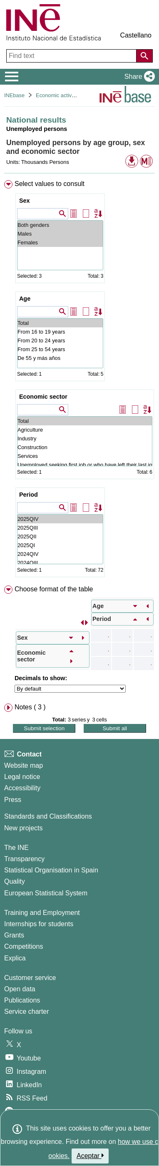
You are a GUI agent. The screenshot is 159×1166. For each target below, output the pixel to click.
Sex (24, 200)
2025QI (60, 545)
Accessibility (22, 788)
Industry (84, 438)
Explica (15, 958)
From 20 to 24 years (60, 340)
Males (60, 233)
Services (84, 456)
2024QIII (60, 562)
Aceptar (90, 1155)
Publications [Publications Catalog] (22, 1000)
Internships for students (38, 923)
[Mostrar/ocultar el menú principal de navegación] (12, 76)
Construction (84, 447)
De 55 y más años (60, 358)
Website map (23, 765)
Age (24, 298)
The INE (16, 847)
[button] (138, 76)
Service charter (26, 1011)
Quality (14, 881)
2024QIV (60, 554)
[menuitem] (79, 380)
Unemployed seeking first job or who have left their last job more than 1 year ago (84, 464)
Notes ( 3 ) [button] (30, 707)
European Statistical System (45, 893)
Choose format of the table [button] (54, 589)
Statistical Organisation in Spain (51, 870)
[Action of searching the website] (144, 56)
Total (60, 323)
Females (60, 242)
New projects (23, 828)
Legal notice (22, 776)
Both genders (60, 225)
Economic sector (43, 396)
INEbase (14, 95)
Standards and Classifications (48, 816)
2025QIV (60, 519)
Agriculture (84, 429)
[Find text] (72, 56)
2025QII (60, 536)
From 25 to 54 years (60, 349)
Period (28, 494)
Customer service (30, 977)
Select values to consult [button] (49, 183)
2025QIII (60, 527)
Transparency (24, 858)
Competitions (23, 946)
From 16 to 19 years (60, 331)
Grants (14, 935)
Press (12, 799)
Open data (19, 989)
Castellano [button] (136, 35)
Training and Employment (42, 912)
